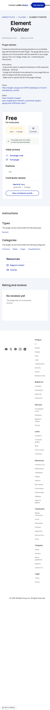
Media (15, 249)
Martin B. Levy (19, 184)
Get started (38, 5)
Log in (25, 5)
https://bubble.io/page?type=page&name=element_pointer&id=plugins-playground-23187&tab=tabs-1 (21, 100)
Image (22, 249)
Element (5, 232)
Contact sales (14, 5)
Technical (6, 249)
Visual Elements (34, 249)
